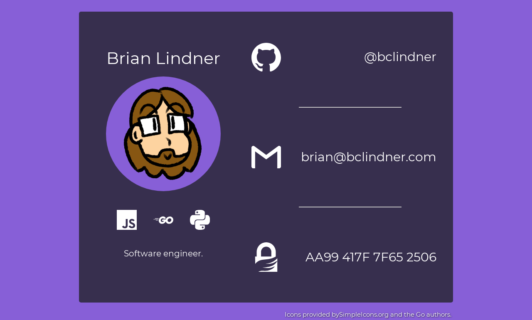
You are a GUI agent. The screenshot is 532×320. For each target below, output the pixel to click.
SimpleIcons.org (364, 314)
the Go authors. (426, 314)
